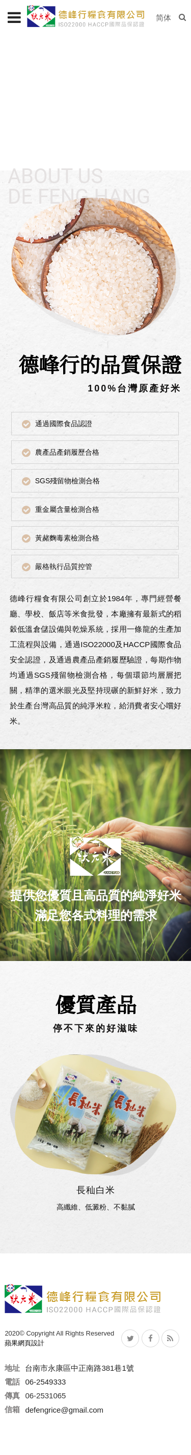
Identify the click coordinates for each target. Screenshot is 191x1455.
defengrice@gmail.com (64, 1409)
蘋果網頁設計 (24, 1343)
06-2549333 (45, 1381)
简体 (163, 17)
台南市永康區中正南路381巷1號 (79, 1368)
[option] (95, 102)
